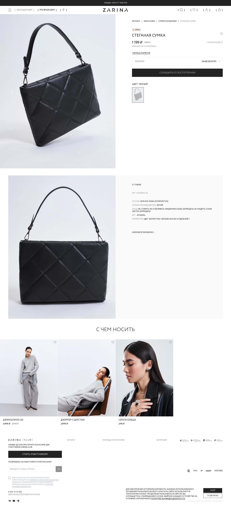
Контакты (162, 456)
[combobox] (177, 61)
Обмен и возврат (110, 450)
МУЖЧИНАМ (47, 10)
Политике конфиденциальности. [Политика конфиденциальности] (168, 498)
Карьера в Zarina (164, 450)
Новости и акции (165, 462)
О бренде (161, 444)
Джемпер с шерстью (73, 419)
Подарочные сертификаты (115, 468)
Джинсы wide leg (13, 419)
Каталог (71, 440)
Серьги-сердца (127, 419)
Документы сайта (111, 474)
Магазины (161, 468)
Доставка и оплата (112, 444)
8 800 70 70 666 (15, 492)
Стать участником (35, 454)
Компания (162, 440)
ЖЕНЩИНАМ (24, 10)
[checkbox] (9, 478)
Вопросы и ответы (112, 456)
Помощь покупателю (113, 440)
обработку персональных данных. (44, 480)
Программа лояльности (114, 462)
